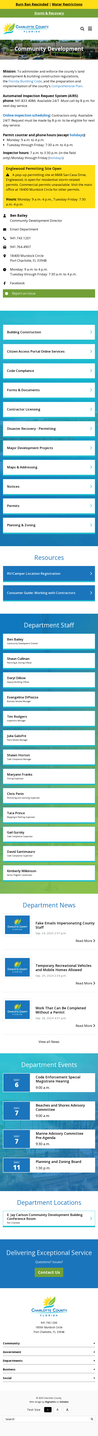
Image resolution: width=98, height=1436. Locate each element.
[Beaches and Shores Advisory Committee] (49, 1110)
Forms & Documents (23, 390)
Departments (13, 1360)
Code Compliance (20, 370)
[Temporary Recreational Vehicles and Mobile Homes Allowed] (17, 967)
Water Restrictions (67, 4)
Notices (13, 486)
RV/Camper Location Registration (33, 573)
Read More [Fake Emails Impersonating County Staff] (85, 940)
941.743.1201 (20, 238)
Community (11, 1343)
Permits (13, 505)
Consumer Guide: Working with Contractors (41, 593)
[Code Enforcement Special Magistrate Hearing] (49, 1082)
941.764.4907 (20, 247)
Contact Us (49, 1272)
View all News (49, 1041)
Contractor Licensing (23, 409)
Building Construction (24, 332)
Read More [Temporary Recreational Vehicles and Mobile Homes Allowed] (85, 983)
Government (12, 1352)
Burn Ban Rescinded (32, 4)
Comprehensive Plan (66, 86)
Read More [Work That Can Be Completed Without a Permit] (85, 1025)
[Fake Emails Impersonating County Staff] (17, 924)
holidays (77, 135)
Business (9, 1369)
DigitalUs (50, 1401)
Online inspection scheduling (26, 115)
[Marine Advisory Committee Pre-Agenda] (49, 1139)
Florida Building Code (25, 81)
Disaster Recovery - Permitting (31, 428)
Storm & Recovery (49, 13)
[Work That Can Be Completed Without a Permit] (17, 1009)
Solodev (64, 1401)
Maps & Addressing (22, 467)
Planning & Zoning (21, 525)
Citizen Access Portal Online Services (36, 351)
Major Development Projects (30, 448)
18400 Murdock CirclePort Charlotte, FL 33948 (28, 258)
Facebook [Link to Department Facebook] (17, 283)
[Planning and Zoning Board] (49, 1165)
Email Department (24, 229)
